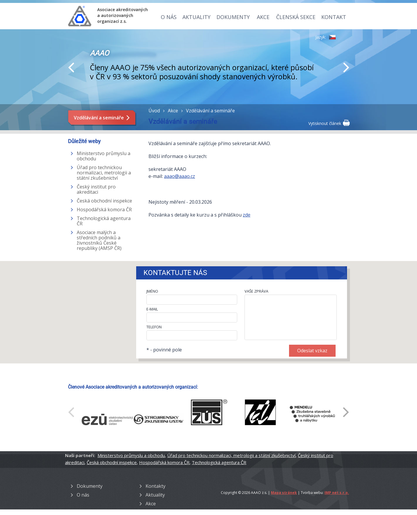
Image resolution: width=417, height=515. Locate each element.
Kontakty (155, 486)
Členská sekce (295, 16)
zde (246, 215)
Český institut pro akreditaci (96, 189)
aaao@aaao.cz (179, 176)
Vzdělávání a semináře (99, 117)
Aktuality (196, 16)
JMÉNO (152, 291)
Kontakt (333, 16)
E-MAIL (152, 309)
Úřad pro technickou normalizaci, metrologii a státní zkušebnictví (104, 173)
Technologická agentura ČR (104, 221)
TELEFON (154, 326)
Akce (263, 16)
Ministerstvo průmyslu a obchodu (103, 156)
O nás (169, 16)
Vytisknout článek (328, 123)
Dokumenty (233, 16)
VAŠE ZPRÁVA (256, 291)
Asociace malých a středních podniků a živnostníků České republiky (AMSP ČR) (99, 240)
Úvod (154, 110)
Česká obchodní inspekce (104, 200)
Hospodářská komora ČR (104, 209)
